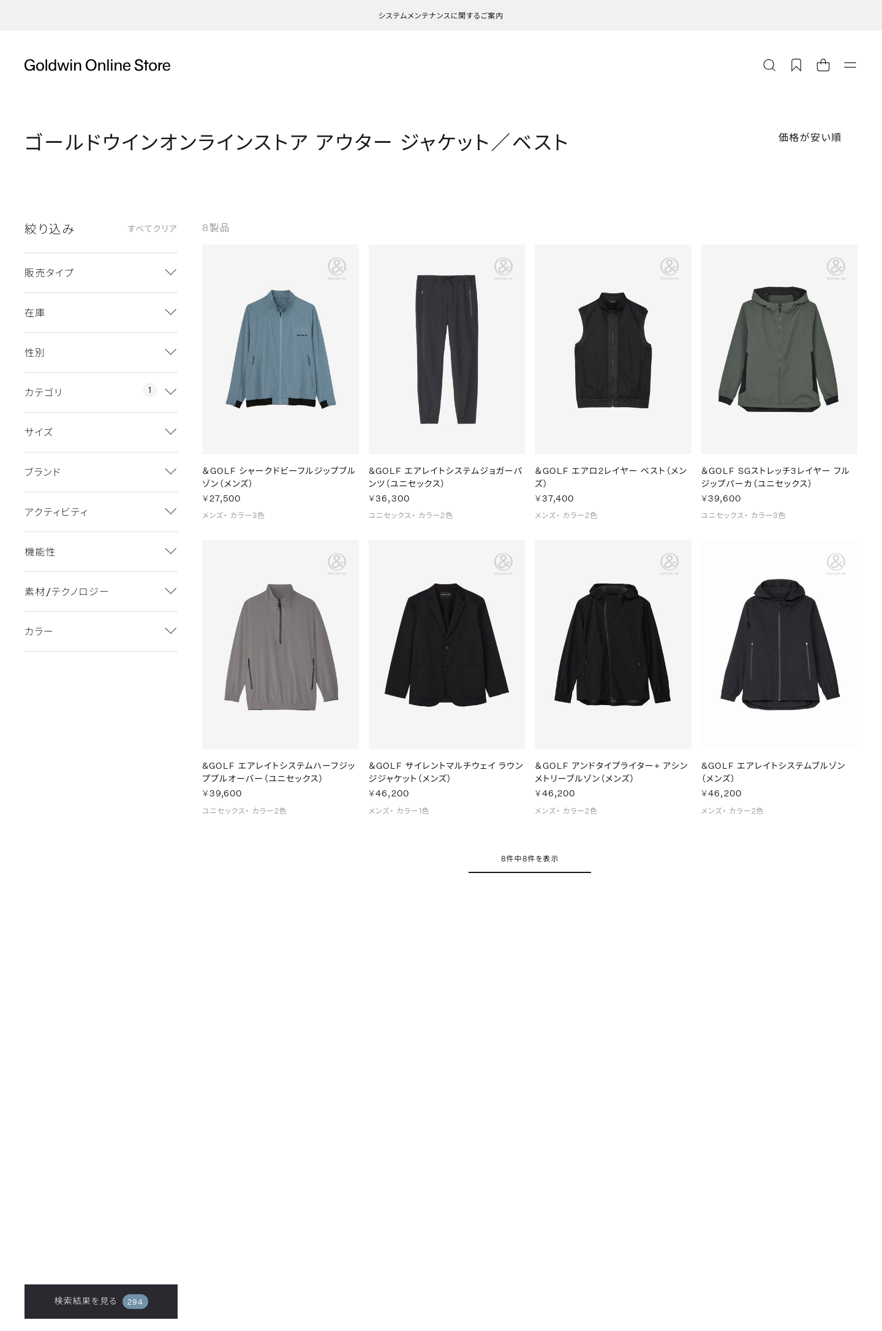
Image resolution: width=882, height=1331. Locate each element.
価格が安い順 (810, 137)
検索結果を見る (101, 1301)
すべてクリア (152, 228)
